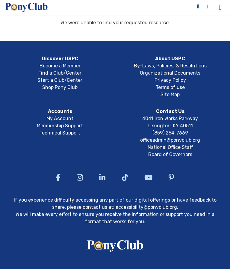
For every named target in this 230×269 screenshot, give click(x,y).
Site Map (170, 94)
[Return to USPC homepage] (115, 247)
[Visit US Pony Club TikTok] (125, 177)
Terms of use (170, 87)
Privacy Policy (170, 80)
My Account (59, 118)
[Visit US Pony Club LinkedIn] (102, 177)
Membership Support (60, 126)
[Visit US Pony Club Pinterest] (171, 177)
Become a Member (60, 66)
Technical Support (60, 133)
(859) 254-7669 (170, 133)
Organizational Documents (170, 73)
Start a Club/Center (59, 80)
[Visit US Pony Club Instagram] (80, 177)
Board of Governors (170, 154)
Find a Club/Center (59, 73)
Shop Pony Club (60, 87)
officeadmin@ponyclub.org (170, 140)
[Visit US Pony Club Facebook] (58, 177)
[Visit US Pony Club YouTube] (148, 177)
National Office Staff (170, 147)
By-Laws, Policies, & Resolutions (170, 66)
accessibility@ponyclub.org (146, 207)
